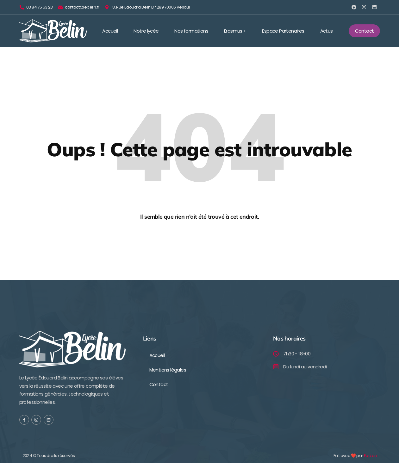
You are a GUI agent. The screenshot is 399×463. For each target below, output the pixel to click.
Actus (326, 31)
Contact (158, 384)
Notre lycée (146, 31)
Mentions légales (167, 369)
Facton (370, 456)
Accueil (110, 31)
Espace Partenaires (283, 31)
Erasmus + (235, 31)
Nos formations (191, 31)
